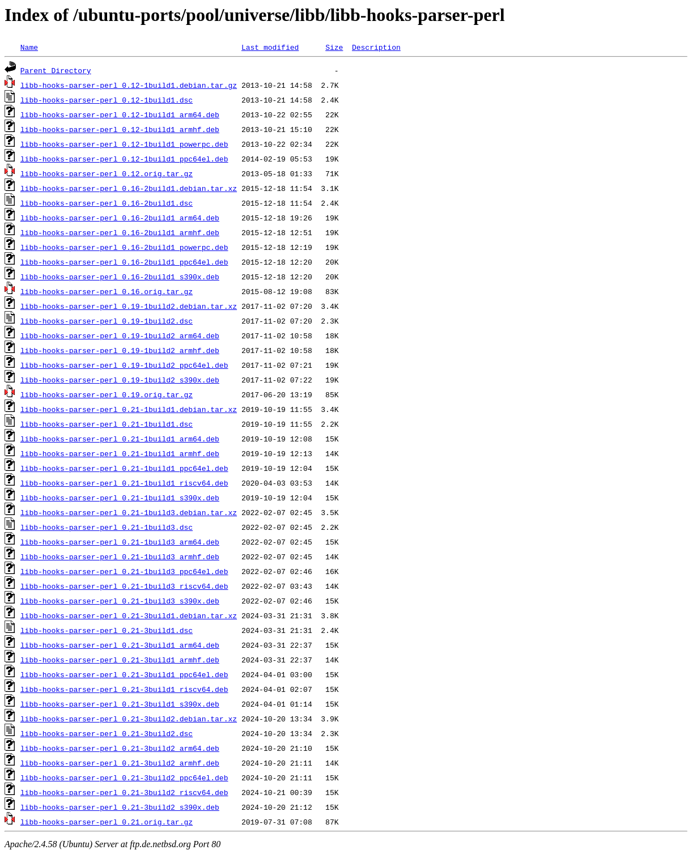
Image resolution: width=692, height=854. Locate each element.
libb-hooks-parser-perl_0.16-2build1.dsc (106, 203)
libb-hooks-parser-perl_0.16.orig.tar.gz (106, 291)
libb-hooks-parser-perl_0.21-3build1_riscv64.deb (124, 689)
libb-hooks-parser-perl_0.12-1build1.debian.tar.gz (128, 85)
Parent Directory (55, 70)
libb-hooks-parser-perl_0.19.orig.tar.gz (106, 394)
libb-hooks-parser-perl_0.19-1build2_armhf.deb (119, 350)
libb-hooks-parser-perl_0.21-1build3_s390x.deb (119, 601)
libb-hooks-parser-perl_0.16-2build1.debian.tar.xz (128, 188)
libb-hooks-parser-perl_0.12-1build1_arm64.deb (119, 114)
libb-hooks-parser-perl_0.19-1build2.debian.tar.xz (128, 306)
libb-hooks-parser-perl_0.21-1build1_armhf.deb (119, 453)
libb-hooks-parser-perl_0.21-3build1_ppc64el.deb (124, 674)
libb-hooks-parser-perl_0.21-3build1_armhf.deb (119, 660)
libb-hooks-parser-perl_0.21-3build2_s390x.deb (119, 807)
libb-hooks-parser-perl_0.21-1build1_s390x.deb (119, 497)
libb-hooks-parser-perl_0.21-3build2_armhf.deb (119, 763)
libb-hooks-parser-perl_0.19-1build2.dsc (106, 321)
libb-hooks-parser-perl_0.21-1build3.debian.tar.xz (128, 512)
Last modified (270, 47)
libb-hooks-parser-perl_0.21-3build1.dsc (106, 630)
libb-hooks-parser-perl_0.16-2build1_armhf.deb (119, 232)
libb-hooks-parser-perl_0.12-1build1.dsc (106, 100)
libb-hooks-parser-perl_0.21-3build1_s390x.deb (119, 704)
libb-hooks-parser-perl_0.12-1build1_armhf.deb (119, 129)
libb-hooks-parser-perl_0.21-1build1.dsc (106, 424)
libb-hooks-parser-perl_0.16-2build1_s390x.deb (119, 276)
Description (376, 47)
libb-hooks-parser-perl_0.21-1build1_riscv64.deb (124, 483)
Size (334, 47)
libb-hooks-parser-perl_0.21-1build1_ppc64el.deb (124, 468)
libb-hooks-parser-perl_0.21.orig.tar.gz (106, 822)
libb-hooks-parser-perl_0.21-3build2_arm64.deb (119, 748)
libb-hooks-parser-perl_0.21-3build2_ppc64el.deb (124, 777)
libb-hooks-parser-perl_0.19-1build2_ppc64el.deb (124, 365)
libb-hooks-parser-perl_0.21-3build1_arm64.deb (119, 645)
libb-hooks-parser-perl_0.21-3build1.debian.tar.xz (128, 615)
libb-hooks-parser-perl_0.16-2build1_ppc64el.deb (124, 262)
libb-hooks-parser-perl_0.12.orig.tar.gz (106, 173)
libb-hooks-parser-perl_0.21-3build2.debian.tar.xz (128, 718)
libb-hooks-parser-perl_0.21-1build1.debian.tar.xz (128, 409)
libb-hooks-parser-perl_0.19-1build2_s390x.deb (119, 380)
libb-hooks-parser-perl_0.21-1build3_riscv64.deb (124, 586)
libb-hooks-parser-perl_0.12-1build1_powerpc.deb (124, 144)
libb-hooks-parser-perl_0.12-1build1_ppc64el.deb (124, 159)
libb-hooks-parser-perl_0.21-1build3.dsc (106, 527)
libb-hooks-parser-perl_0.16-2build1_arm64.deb (119, 218)
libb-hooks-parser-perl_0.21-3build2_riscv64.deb (124, 792)
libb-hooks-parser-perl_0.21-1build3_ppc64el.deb (124, 571)
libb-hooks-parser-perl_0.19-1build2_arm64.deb (119, 335)
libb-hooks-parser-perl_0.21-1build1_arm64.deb (119, 439)
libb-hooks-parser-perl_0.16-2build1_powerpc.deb (124, 247)
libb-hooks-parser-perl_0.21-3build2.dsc (106, 733)
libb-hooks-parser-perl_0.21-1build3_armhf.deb (119, 556)
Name (29, 47)
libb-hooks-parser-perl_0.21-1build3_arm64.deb (119, 542)
